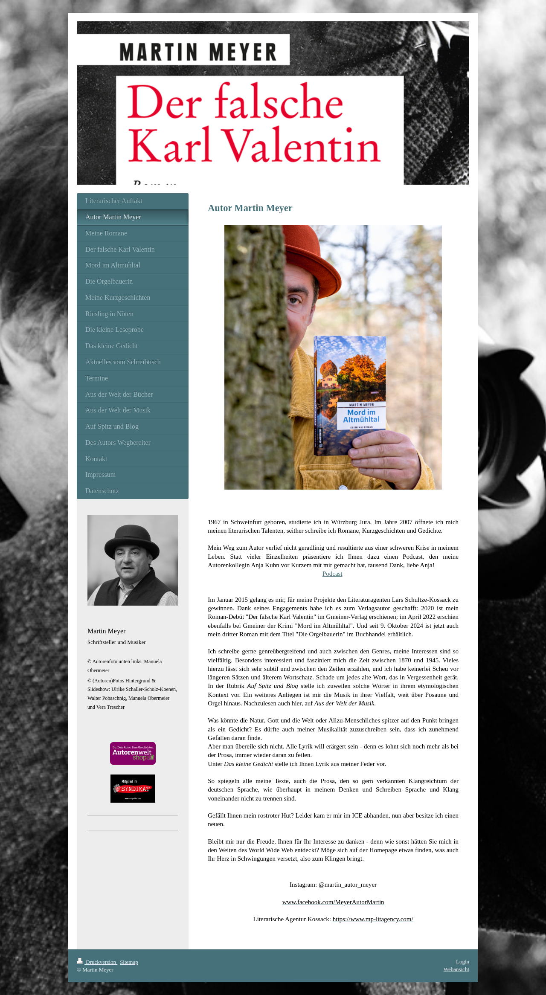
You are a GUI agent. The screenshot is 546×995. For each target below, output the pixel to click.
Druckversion (97, 962)
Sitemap (129, 962)
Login (462, 961)
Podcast (332, 573)
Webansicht (456, 969)
